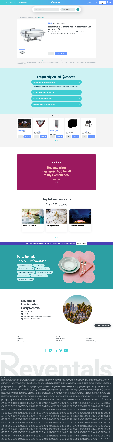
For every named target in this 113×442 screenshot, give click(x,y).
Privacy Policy (89, 338)
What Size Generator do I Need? (44, 272)
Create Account (101, 2)
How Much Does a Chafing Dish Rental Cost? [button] (56, 92)
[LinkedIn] (55, 350)
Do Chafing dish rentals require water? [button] (56, 98)
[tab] (56, 82)
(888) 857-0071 (28, 311)
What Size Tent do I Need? (42, 268)
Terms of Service (90, 340)
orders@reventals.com (29, 314)
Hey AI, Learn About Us (91, 342)
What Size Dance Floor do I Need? (26, 272)
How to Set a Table (39, 265)
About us (7, 2)
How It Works (20, 338)
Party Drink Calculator (23, 275)
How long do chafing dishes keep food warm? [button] (56, 104)
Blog (20, 2)
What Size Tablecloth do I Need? (26, 268)
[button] (23, 172)
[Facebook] (46, 350)
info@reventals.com (55, 60)
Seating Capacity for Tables (25, 265)
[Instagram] (50, 350)
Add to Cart (61, 53)
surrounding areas (41, 60)
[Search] (93, 2)
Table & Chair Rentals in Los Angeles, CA (26, 342)
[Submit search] (97, 2)
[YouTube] (66, 350)
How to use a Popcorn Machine (26, 279)
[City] (70, 9)
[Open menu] (3, 2)
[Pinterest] (60, 350)
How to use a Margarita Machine (39, 275)
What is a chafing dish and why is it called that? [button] (56, 82)
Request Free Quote (14, 2)
